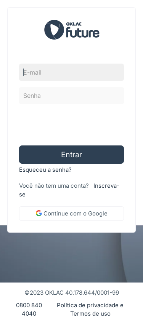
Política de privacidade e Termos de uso (90, 310)
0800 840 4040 (29, 310)
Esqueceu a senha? (45, 169)
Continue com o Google (72, 213)
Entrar (71, 154)
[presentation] (67, 125)
